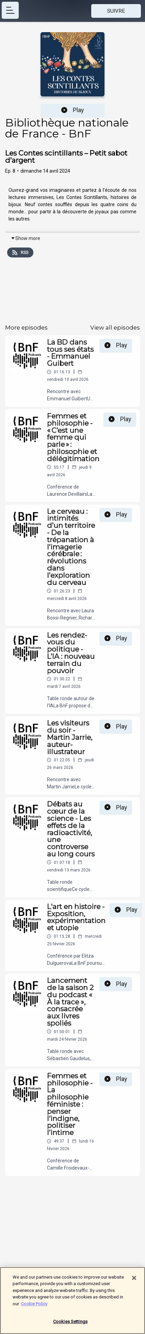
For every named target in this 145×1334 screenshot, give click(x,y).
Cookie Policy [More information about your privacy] (34, 1306)
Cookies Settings (70, 1325)
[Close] (134, 1281)
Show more (25, 238)
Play (72, 110)
